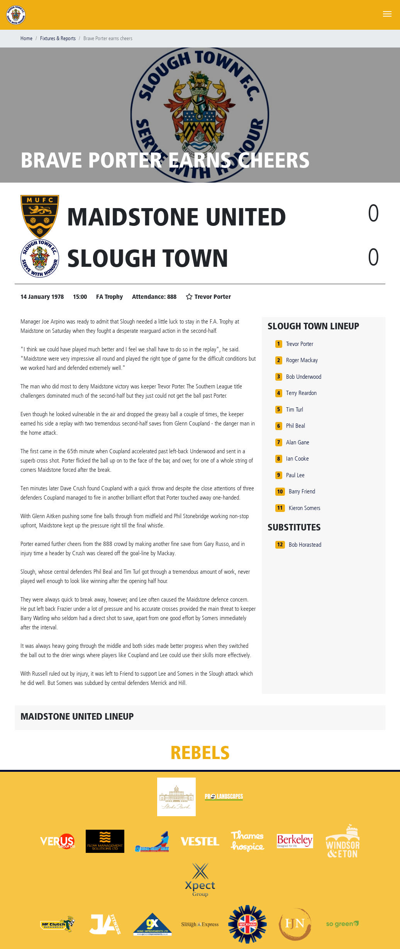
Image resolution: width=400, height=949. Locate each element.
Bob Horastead (305, 544)
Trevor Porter (299, 343)
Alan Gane (297, 442)
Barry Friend (302, 491)
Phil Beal (295, 425)
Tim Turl (294, 409)
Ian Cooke (297, 458)
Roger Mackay (302, 360)
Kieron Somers (304, 508)
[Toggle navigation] (387, 13)
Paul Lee (295, 475)
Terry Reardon (301, 393)
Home (26, 38)
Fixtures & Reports (58, 38)
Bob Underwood (303, 376)
